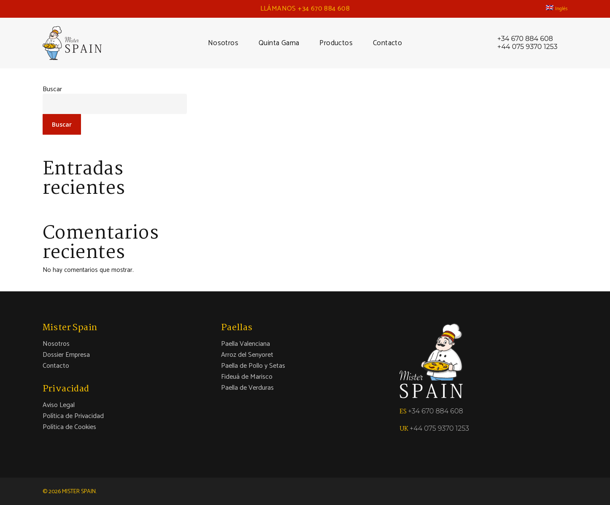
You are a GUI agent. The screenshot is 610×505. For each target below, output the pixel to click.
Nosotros (56, 344)
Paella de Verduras (247, 388)
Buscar (52, 89)
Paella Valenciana (245, 344)
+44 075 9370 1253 (527, 47)
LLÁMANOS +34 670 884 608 (305, 8)
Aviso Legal (59, 405)
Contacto (56, 366)
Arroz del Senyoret (247, 355)
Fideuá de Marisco (247, 377)
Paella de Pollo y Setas (253, 366)
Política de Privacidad (73, 416)
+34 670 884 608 (525, 39)
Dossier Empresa (66, 355)
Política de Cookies (69, 427)
